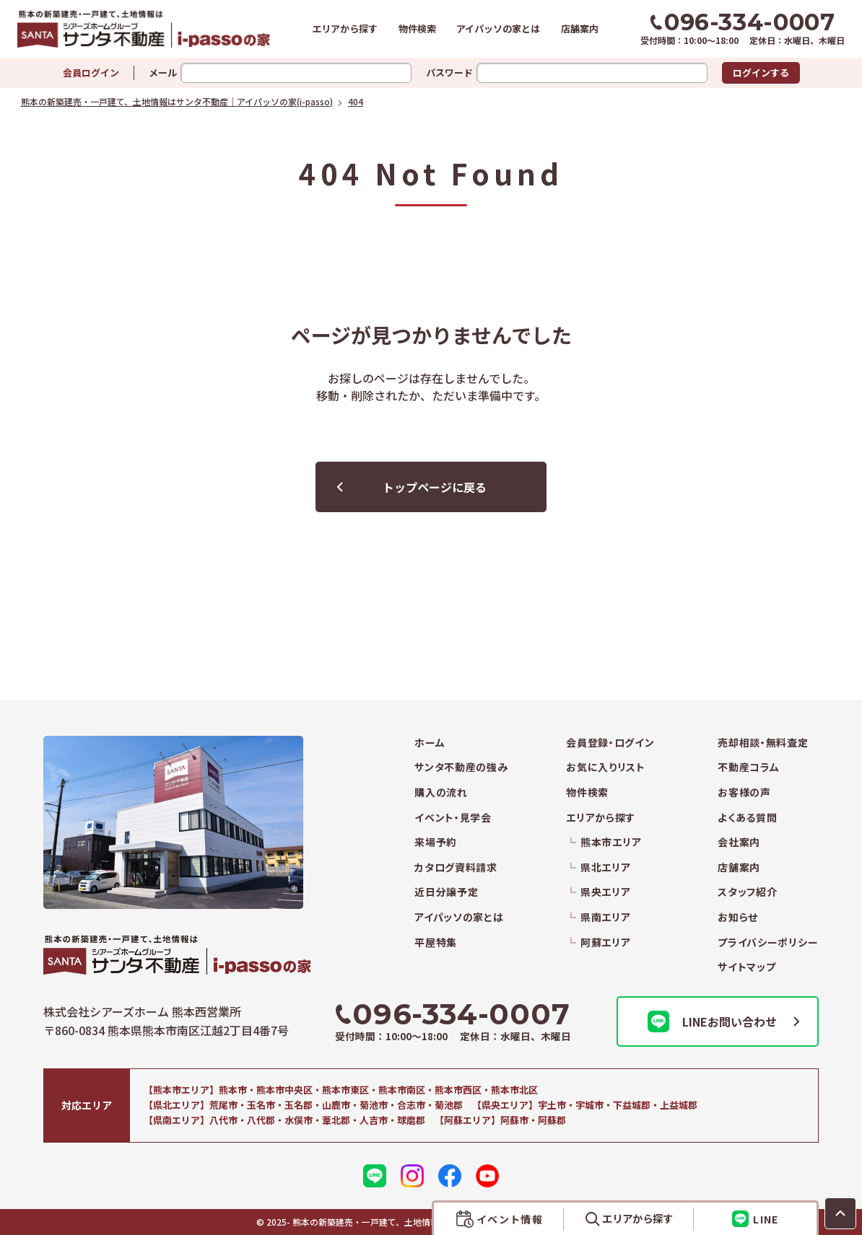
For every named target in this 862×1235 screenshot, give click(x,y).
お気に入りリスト (605, 767)
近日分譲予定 (446, 892)
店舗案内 (579, 28)
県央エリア (605, 892)
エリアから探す (345, 28)
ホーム (429, 743)
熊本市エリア (610, 842)
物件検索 (417, 28)
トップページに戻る (435, 487)
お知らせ (738, 917)
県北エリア (605, 867)
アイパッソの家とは (498, 28)
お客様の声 (744, 792)
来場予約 (435, 842)
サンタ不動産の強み (461, 767)
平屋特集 (435, 942)
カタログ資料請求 (455, 867)
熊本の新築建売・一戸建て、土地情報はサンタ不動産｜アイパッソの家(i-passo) (143, 28)
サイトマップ (746, 967)
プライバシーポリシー (768, 942)
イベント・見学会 (453, 818)
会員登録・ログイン (610, 743)
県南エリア (605, 917)
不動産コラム (748, 767)
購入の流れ (441, 792)
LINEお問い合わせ (712, 1021)
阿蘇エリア (605, 942)
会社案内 (739, 842)
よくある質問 (747, 818)
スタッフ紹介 (747, 892)
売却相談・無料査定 (763, 743)
